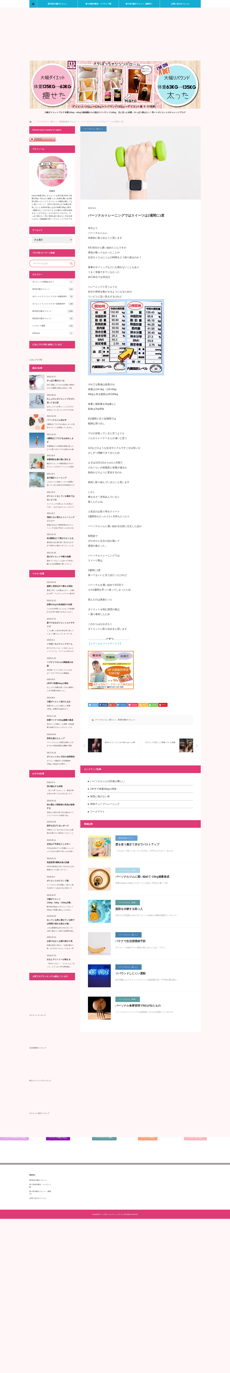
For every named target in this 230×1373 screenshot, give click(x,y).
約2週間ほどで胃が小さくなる (60, 538)
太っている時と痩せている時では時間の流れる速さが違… (61, 922)
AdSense (53, 333)
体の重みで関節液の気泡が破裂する (61, 806)
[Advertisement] (115, 37)
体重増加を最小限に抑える (59, 459)
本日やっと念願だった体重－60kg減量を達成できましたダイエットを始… (60, 727)
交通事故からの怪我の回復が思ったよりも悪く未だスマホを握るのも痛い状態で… (60, 449)
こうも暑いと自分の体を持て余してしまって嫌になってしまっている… (60, 632)
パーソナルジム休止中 (57, 420)
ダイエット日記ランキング (39, 1113)
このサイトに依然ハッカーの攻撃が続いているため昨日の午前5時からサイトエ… (61, 485)
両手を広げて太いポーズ (58, 826)
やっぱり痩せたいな (56, 380)
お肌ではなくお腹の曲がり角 (60, 941)
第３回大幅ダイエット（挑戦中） (139, 4)
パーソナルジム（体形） (127, 870)
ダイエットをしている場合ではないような (61, 498)
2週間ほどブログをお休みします (60, 440)
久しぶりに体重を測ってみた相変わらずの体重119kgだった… (60, 688)
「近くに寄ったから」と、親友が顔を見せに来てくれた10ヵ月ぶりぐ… (60, 791)
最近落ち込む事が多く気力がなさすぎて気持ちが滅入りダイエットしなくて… (60, 545)
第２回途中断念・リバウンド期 (98, 4)
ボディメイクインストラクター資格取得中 (53, 296)
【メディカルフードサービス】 (105, 643)
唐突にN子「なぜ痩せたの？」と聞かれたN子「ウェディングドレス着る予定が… (61, 593)
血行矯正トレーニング (57, 478)
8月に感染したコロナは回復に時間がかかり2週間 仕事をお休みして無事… (61, 388)
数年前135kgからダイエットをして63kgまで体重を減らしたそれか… (60, 908)
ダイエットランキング (37, 1015)
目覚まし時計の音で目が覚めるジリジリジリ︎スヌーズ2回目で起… (60, 813)
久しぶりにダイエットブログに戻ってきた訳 (61, 401)
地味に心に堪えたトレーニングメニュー (61, 519)
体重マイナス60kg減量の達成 (60, 720)
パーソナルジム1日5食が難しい (107, 781)
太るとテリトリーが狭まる (59, 959)
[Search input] (50, 263)
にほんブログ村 (35, 360)
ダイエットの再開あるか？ (53, 282)
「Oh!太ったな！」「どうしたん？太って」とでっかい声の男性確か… (61, 965)
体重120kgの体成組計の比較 (59, 604)
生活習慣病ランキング (37, 1048)
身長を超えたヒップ (56, 738)
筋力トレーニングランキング (40, 1080)
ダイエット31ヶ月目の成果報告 (61, 756)
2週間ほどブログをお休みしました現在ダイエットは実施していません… (61, 425)
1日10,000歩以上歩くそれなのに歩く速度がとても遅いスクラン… (61, 868)
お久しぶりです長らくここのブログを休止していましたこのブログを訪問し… (60, 410)
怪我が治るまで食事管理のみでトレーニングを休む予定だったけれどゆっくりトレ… (60, 528)
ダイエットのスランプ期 (58, 881)
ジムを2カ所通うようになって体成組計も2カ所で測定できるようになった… (61, 612)
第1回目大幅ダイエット (57, 4)
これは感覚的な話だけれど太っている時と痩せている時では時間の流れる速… (60, 931)
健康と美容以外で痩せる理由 (60, 586)
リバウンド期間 (53, 326)
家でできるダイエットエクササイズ (61, 624)
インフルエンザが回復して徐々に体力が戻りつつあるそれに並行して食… (60, 888)
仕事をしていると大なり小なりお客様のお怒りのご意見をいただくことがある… (60, 833)
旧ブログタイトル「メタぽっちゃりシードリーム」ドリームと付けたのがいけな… (60, 651)
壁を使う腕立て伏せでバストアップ (137, 844)
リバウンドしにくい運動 (130, 973)
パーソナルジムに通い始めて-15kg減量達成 (142, 876)
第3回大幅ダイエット (126, 720)
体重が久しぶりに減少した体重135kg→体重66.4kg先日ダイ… (58, 707)
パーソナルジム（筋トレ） (93, 129)
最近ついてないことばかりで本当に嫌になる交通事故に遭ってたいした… (60, 564)
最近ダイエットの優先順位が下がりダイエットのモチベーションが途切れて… (60, 467)
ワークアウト (97, 812)
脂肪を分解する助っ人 (129, 909)
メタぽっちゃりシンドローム (60, 644)
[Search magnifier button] (71, 263)
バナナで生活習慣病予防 (130, 941)
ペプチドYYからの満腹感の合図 (60, 664)
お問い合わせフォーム (180, 4)
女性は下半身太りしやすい (59, 844)
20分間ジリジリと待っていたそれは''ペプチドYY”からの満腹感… (59, 671)
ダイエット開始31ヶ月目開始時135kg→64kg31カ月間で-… (58, 762)
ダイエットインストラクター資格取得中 (53, 304)
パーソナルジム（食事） (127, 903)
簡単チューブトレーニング (104, 804)
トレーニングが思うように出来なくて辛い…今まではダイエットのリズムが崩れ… (60, 507)
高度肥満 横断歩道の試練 (58, 862)
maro (52, 190)
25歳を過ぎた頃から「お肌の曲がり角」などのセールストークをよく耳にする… (60, 948)
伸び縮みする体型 (55, 786)
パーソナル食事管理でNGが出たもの (138, 1005)
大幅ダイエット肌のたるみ (59, 701)
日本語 (36, 139)
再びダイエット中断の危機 (59, 556)
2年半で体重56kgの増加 (103, 789)
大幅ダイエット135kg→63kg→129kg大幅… (59, 901)
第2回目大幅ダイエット (53, 318)
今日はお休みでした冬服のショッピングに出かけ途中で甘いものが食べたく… (60, 851)
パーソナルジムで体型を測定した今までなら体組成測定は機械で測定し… (60, 745)
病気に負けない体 (100, 796)
